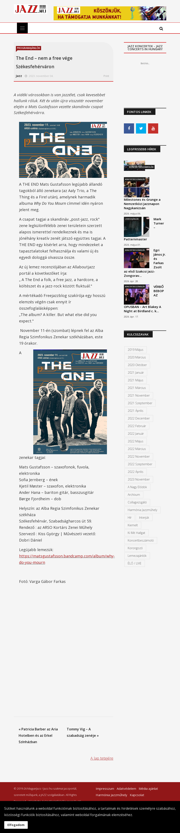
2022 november (139, 456)
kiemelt (133, 525)
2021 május (135, 380)
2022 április (135, 472)
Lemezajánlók (131, 219)
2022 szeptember (140, 464)
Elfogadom (16, 825)
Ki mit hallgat (136, 533)
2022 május (135, 441)
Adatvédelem (126, 788)
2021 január (136, 373)
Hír (130, 517)
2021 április (135, 411)
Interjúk (144, 517)
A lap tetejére (101, 758)
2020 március (137, 357)
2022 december (139, 418)
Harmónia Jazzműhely (142, 510)
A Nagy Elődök (137, 487)
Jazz (19, 76)
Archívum (134, 495)
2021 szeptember (140, 403)
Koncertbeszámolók (135, 179)
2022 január (136, 434)
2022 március (137, 449)
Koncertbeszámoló (141, 540)
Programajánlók (28, 48)
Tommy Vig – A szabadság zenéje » (83, 732)
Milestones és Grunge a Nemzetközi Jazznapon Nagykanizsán (142, 203)
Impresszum (105, 788)
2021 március (137, 388)
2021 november (139, 395)
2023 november (139, 479)
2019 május (135, 350)
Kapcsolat (137, 795)
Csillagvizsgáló (137, 502)
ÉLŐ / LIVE (134, 563)
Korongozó (135, 548)
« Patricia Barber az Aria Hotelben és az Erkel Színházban (38, 735)
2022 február (137, 426)
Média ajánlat (148, 788)
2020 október (137, 365)
